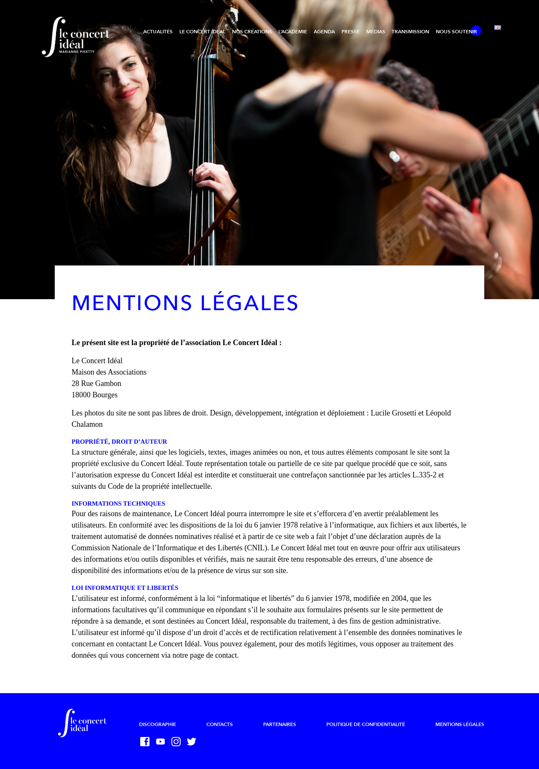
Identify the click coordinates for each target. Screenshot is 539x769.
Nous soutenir (456, 31)
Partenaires (279, 724)
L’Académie (292, 31)
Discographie (157, 724)
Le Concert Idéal (202, 31)
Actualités (158, 31)
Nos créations (252, 31)
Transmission (410, 31)
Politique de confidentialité (365, 724)
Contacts (219, 724)
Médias (375, 31)
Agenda (324, 31)
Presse (351, 31)
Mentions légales (459, 724)
